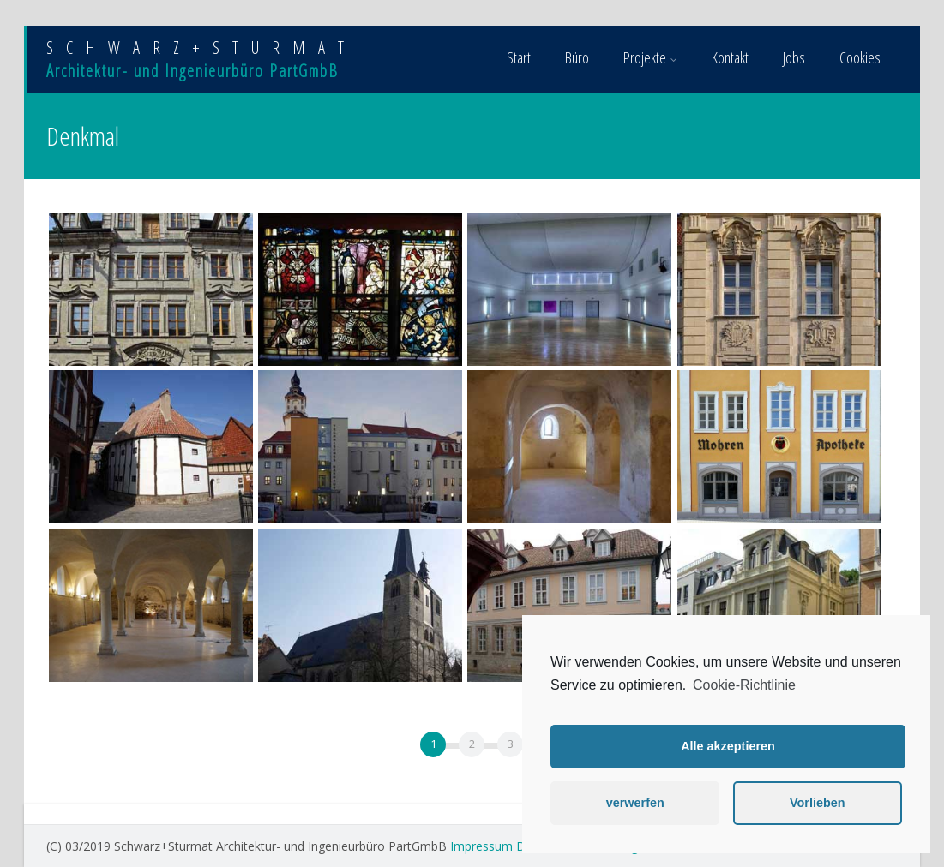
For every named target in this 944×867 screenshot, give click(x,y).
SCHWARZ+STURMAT (201, 47)
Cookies (860, 57)
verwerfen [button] (635, 803)
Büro (577, 57)
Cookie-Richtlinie (744, 685)
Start (519, 57)
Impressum (481, 846)
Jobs (794, 57)
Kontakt (730, 57)
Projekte (650, 57)
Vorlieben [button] (817, 803)
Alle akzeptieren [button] (728, 746)
